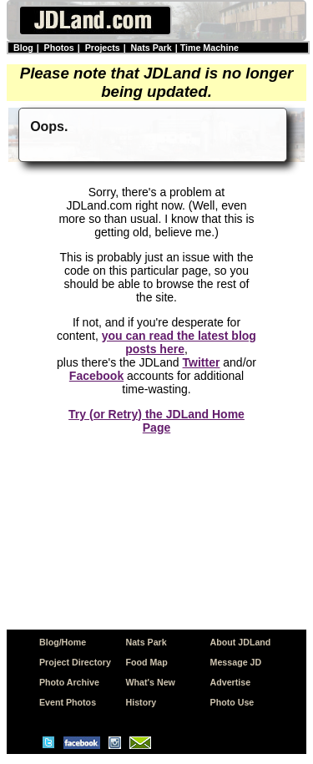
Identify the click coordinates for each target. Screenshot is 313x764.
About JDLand (240, 642)
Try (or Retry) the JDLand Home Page (156, 420)
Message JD (236, 662)
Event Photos (67, 702)
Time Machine (209, 48)
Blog (23, 48)
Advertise (230, 682)
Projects (102, 48)
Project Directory (75, 662)
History (141, 702)
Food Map (147, 662)
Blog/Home (62, 642)
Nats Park (151, 48)
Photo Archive (69, 682)
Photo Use (232, 702)
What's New (150, 682)
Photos (59, 48)
